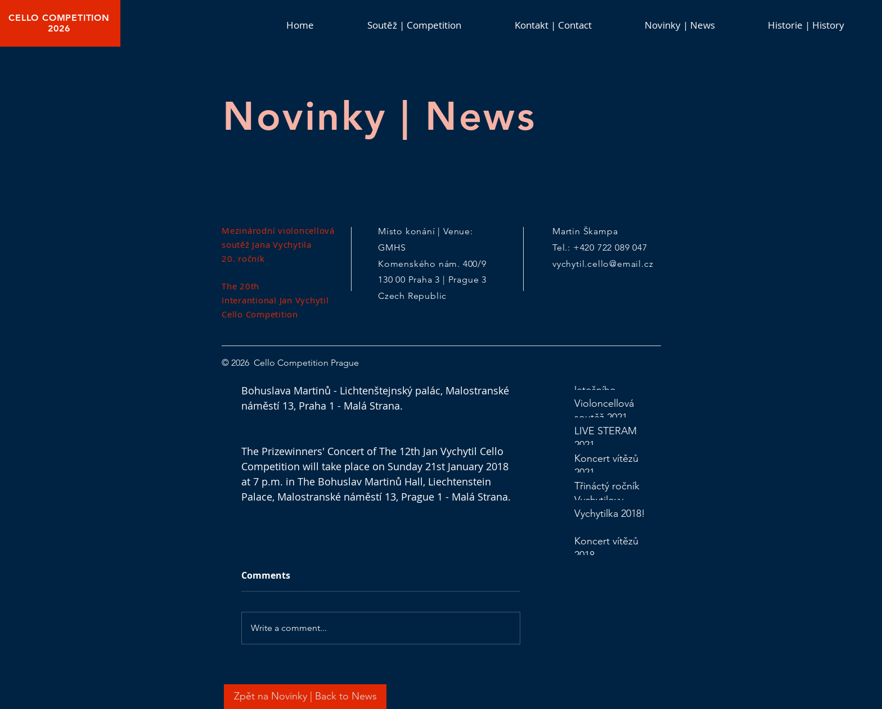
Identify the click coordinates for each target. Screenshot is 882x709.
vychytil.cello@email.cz (602, 263)
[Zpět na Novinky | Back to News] (305, 696)
